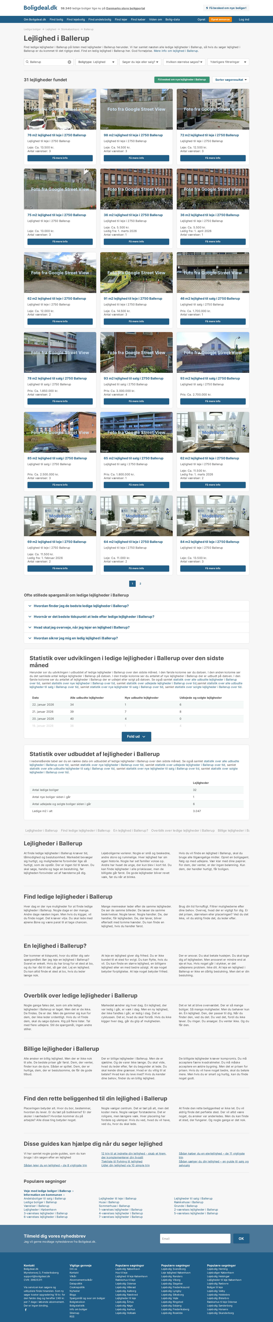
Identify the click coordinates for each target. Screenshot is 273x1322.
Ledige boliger (32, 29)
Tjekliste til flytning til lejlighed (122, 1161)
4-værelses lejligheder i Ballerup (121, 1213)
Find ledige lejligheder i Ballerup (85, 830)
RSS (72, 1316)
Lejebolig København (127, 1268)
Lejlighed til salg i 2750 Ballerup (202, 304)
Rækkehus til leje (125, 1279)
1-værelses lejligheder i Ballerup (120, 1209)
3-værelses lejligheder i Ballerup (46, 1213)
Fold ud (133, 736)
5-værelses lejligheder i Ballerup (196, 1213)
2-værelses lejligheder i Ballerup (196, 1209)
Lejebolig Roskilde (172, 1312)
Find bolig (56, 19)
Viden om (155, 19)
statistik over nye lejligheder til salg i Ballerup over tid (126, 687)
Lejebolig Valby (216, 1290)
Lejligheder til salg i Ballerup (193, 1198)
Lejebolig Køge (124, 1305)
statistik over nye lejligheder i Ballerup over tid (83, 683)
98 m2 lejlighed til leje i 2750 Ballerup (133, 135)
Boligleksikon (77, 1301)
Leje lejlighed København (176, 1272)
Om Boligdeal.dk (35, 19)
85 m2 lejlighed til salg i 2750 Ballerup (57, 458)
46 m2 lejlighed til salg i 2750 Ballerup (210, 298)
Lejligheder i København (40, 1209)
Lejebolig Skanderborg (220, 1312)
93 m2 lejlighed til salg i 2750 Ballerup (133, 378)
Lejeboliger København (220, 1272)
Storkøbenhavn (70, 29)
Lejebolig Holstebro (218, 1294)
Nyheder (75, 1290)
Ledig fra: (110, 231)
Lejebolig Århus (124, 1301)
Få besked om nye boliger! (228, 8)
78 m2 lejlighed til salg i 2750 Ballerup (57, 378)
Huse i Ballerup (109, 1202)
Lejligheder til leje (125, 1298)
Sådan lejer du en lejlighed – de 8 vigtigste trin (55, 1165)
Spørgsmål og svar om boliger (87, 1298)
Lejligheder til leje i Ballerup (117, 1198)
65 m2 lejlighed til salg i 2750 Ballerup (133, 458)
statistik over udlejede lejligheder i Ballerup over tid (162, 683)
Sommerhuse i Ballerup (114, 1206)
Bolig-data (172, 19)
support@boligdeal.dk (37, 1276)
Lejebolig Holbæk (125, 1312)
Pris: (183, 311)
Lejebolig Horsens (217, 1309)
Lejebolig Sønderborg (220, 1305)
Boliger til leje (215, 1287)
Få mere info (60, 158)
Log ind (244, 19)
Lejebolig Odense (125, 1283)
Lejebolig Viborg (171, 1279)
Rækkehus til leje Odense (222, 1301)
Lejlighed (51, 29)
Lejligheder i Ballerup (41, 830)
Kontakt (74, 1272)
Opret (201, 19)
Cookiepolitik (77, 1287)
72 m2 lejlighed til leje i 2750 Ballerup (209, 135)
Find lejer (121, 19)
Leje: (30, 147)
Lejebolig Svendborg (173, 1268)
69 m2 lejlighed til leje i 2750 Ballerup (56, 542)
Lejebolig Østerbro (218, 1298)
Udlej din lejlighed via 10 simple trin (125, 1165)
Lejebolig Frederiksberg (175, 1309)
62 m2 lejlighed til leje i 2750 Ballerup (56, 298)
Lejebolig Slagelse (172, 1283)
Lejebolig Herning (217, 1268)
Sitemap (74, 1312)
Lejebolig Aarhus (125, 1309)
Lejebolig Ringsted (172, 1301)
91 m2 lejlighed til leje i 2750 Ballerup (133, 298)
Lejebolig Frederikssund (175, 1287)
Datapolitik (76, 1283)
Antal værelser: (37, 151)
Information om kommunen (43, 1194)
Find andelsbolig (99, 19)
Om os (73, 1268)
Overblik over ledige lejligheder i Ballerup (183, 830)
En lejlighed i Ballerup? (130, 830)
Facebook (26, 1310)
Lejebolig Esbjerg (171, 1305)
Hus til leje (121, 1272)
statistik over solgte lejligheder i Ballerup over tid (208, 687)
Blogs (73, 1294)
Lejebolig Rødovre (217, 1283)
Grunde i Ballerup (186, 1206)
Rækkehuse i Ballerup (188, 1202)
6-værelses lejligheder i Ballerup (46, 1217)
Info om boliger (78, 1309)
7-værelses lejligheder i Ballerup (121, 1217)
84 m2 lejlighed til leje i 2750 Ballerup (209, 542)
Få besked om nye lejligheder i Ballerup (182, 79)
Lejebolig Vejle (169, 1298)
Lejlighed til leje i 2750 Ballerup (48, 141)
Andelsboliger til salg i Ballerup (45, 1198)
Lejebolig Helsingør (218, 1276)
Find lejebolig (76, 19)
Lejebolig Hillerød (125, 1287)
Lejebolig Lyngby (171, 1290)
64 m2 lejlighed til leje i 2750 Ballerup (133, 542)
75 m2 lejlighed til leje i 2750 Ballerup (56, 215)
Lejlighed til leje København (131, 1276)
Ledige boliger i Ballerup (40, 1202)
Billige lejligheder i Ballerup (238, 830)
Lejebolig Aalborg (125, 1290)
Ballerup (89, 29)
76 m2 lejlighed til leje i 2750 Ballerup (56, 135)
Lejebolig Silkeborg (172, 1294)
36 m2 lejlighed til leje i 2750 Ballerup (133, 215)
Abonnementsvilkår (81, 1279)
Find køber (138, 19)
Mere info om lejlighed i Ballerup (176, 51)
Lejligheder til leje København (224, 1279)
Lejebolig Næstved (126, 1294)
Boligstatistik (77, 1305)
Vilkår (73, 1276)
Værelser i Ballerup (37, 1206)
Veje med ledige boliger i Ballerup (47, 1191)
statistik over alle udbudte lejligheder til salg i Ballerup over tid (72, 768)
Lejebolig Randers (171, 1276)
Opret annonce (220, 19)
